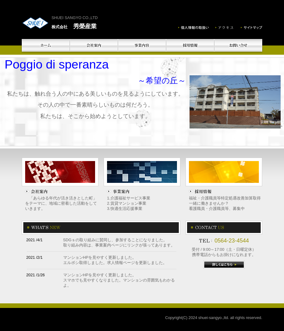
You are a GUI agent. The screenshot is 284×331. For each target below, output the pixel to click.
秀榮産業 (74, 26)
